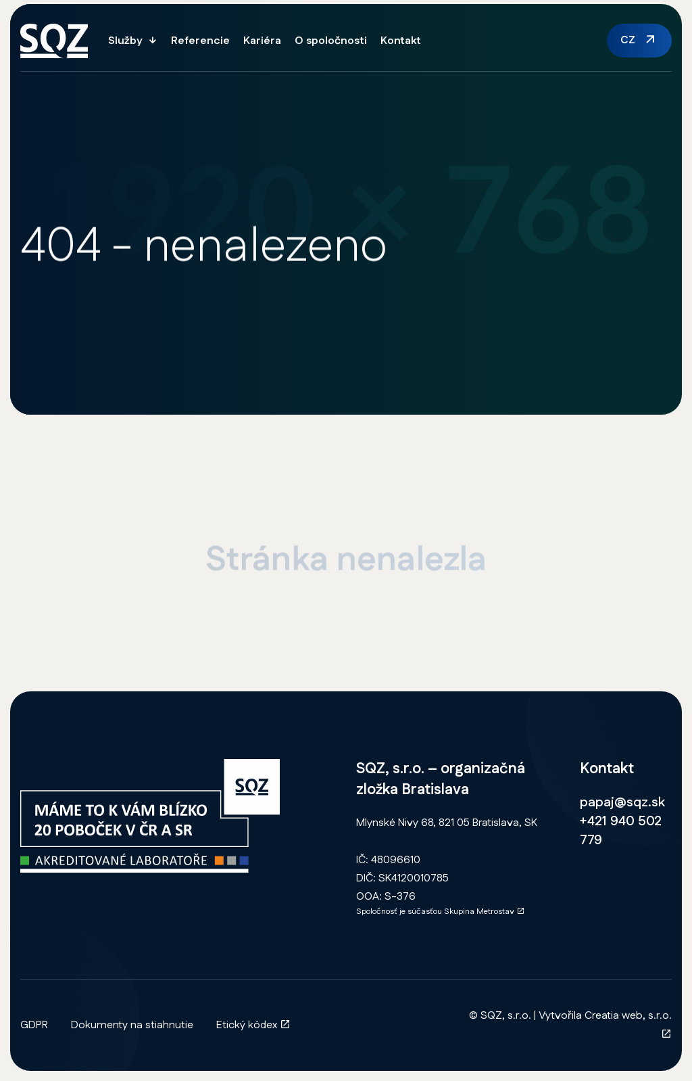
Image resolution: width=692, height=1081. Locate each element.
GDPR (34, 1025)
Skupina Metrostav (484, 911)
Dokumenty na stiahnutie (132, 1025)
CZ (627, 40)
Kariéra (262, 41)
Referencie (200, 41)
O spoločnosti (331, 41)
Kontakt (400, 41)
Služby (125, 41)
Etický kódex (253, 1025)
